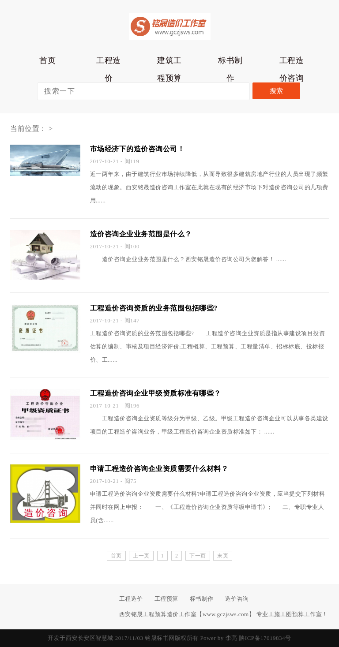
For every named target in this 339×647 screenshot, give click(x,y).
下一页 (197, 556)
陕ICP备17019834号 (265, 638)
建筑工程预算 (169, 62)
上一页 (141, 556)
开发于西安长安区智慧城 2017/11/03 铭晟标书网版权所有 (123, 638)
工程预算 (166, 598)
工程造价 (108, 62)
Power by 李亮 (218, 638)
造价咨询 (237, 598)
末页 (222, 556)
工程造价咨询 (291, 62)
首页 (47, 60)
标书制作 (230, 62)
